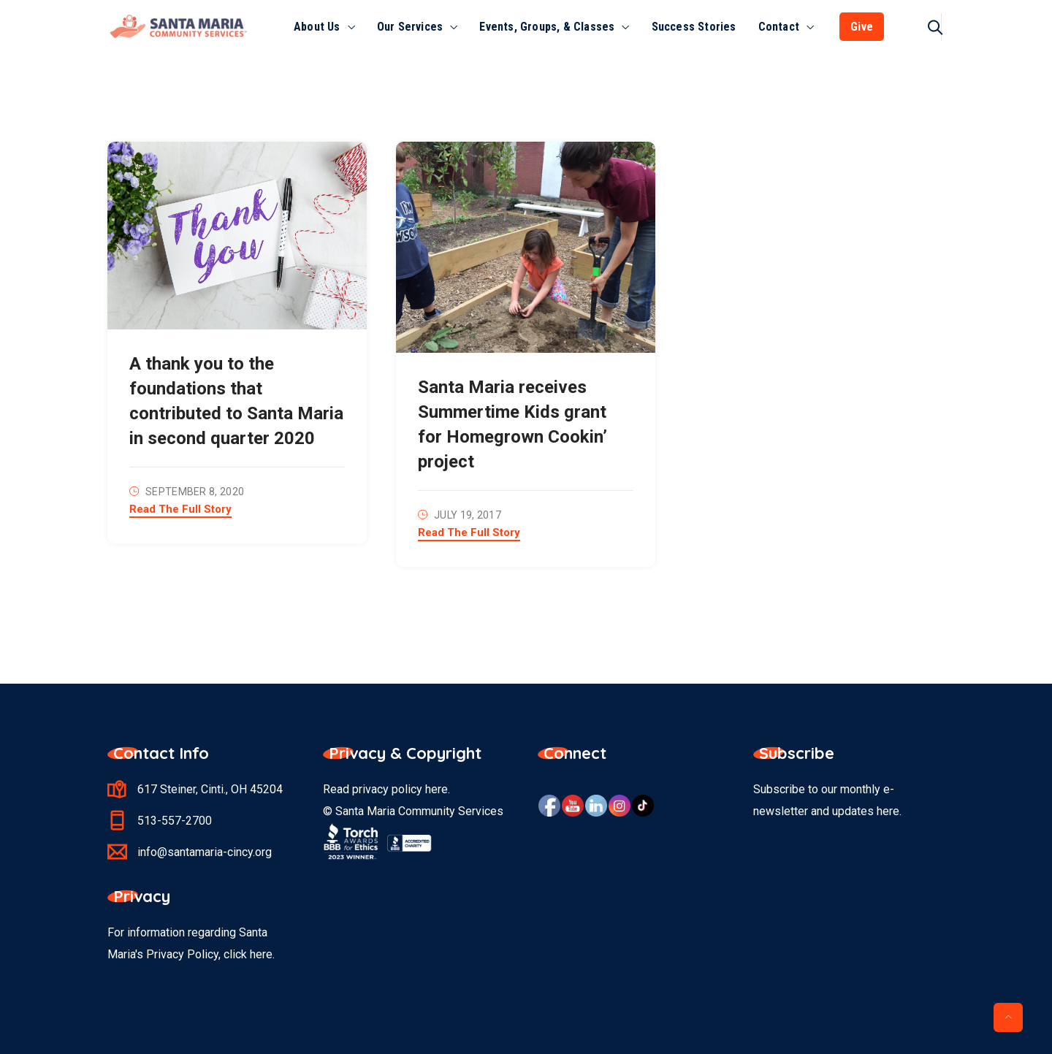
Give (861, 27)
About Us (317, 27)
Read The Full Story (180, 510)
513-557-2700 (174, 821)
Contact (778, 27)
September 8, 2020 (194, 491)
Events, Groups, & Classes (546, 27)
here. (262, 954)
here (436, 789)
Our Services (410, 27)
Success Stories (694, 27)
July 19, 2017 (467, 515)
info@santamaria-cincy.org (204, 852)
